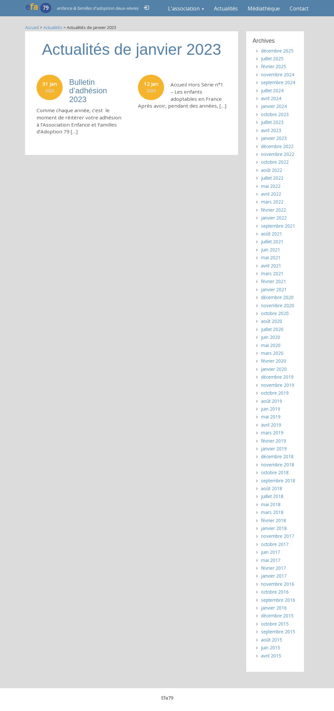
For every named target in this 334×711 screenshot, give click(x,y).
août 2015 (271, 640)
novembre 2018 (277, 464)
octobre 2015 (275, 624)
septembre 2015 (278, 631)
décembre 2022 (277, 146)
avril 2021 (271, 266)
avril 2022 (271, 194)
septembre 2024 (278, 82)
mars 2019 (272, 433)
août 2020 (271, 321)
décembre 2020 (277, 297)
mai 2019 (271, 417)
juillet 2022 (272, 178)
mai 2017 (271, 560)
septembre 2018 (278, 480)
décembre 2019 (277, 377)
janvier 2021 (274, 289)
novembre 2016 (277, 584)
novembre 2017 (277, 536)
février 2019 (273, 441)
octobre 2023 (275, 114)
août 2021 (271, 234)
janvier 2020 (274, 369)
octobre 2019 (275, 393)
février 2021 (273, 281)
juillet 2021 (272, 241)
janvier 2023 (274, 138)
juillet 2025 (272, 58)
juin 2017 (270, 552)
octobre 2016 (275, 592)
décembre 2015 (277, 616)
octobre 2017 (275, 544)
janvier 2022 (274, 218)
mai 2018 (271, 504)
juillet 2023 (272, 122)
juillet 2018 (272, 496)
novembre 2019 (277, 385)
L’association (186, 8)
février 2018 (273, 520)
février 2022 (273, 210)
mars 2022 (272, 202)
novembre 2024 (277, 74)
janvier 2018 (274, 528)
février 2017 (273, 568)
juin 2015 (270, 647)
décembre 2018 (277, 456)
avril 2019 (271, 425)
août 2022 (271, 170)
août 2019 (271, 401)
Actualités (226, 8)
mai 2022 (271, 186)
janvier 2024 (274, 106)
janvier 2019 (274, 449)
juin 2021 (270, 250)
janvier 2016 (274, 608)
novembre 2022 (277, 154)
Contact (299, 8)
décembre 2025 (277, 51)
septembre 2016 (278, 600)
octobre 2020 (275, 313)
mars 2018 (272, 512)
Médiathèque (264, 8)
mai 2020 (271, 345)
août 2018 (271, 488)
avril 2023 (271, 130)
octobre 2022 (275, 162)
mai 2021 (271, 257)
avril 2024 (271, 98)
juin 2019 (270, 409)
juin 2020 (270, 337)
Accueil (32, 27)
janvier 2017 (274, 576)
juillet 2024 (272, 90)
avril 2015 (271, 656)
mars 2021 (272, 273)
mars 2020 (272, 353)
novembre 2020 (277, 305)
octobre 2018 (275, 472)
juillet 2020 (272, 329)
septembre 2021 (278, 226)
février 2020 (273, 361)
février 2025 (273, 66)
